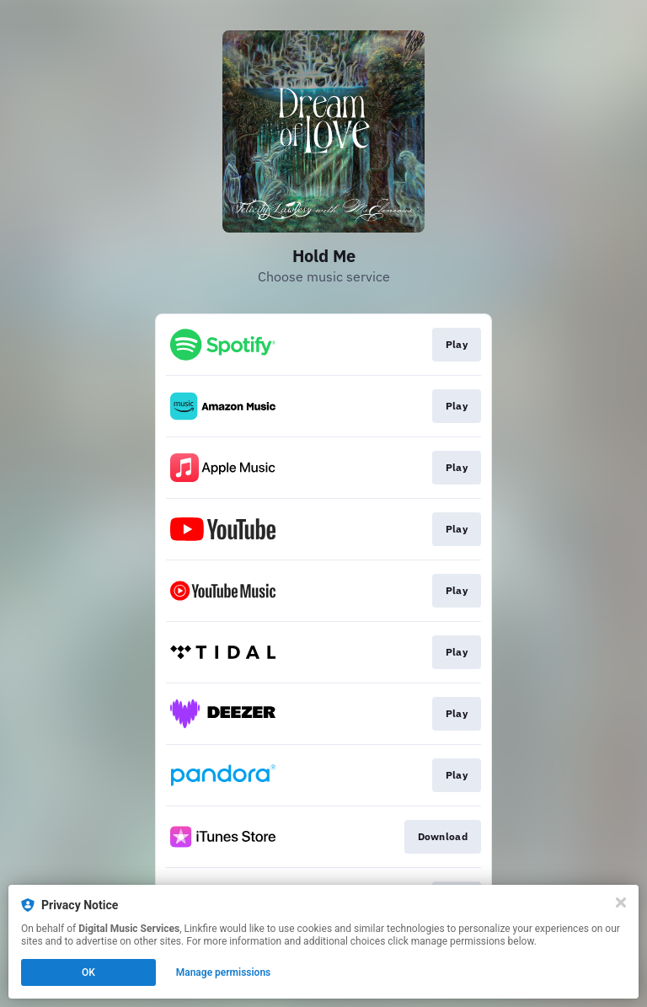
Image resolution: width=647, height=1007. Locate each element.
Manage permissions (223, 972)
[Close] (620, 902)
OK (88, 972)
